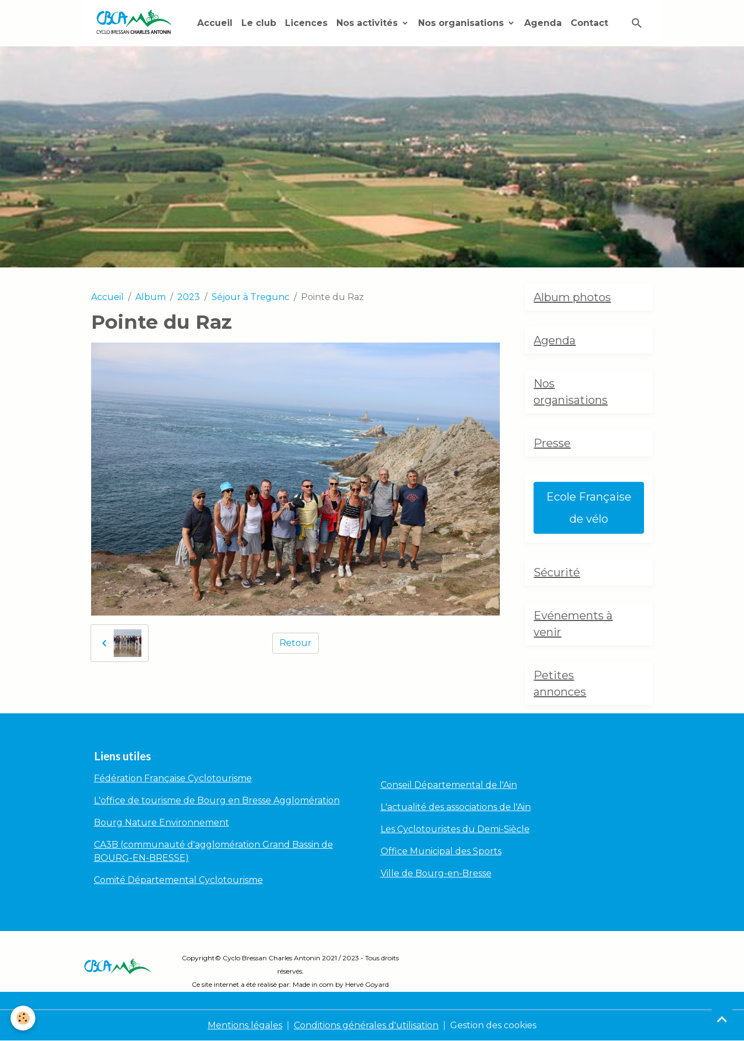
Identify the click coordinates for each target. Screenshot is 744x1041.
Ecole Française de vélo (588, 507)
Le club (258, 23)
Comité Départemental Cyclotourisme (178, 880)
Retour (295, 643)
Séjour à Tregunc (250, 297)
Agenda (543, 23)
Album (150, 297)
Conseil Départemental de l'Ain (449, 785)
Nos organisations (462, 23)
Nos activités (368, 23)
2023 (188, 297)
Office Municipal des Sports (441, 851)
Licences (306, 23)
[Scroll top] (722, 1019)
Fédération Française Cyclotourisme (173, 778)
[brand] (136, 23)
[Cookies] (23, 1018)
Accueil (215, 23)
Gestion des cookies (493, 1025)
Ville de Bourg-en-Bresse (436, 873)
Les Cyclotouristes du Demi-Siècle (455, 829)
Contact (589, 23)
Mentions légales (245, 1025)
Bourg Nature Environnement (161, 822)
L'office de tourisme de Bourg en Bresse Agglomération (217, 800)
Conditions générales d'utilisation (366, 1025)
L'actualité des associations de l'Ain (456, 807)
